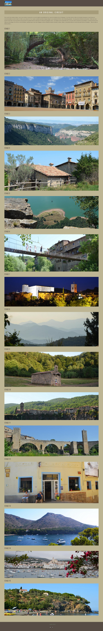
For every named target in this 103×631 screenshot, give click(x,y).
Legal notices (52, 624)
